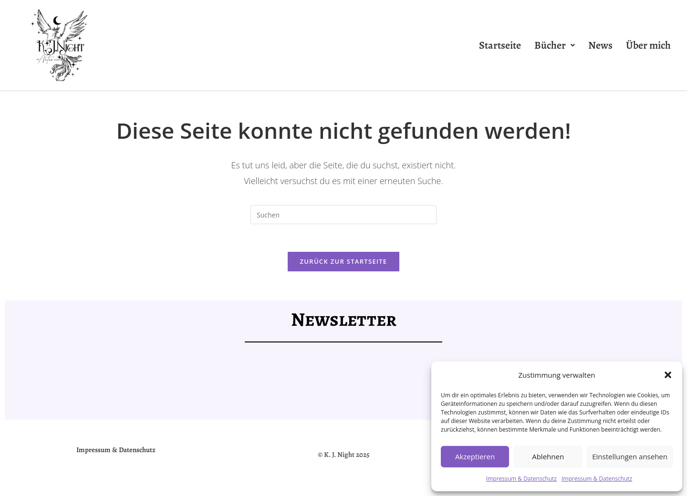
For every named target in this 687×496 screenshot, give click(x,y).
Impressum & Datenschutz (521, 479)
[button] (668, 375)
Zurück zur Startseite (343, 262)
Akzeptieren (475, 456)
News (600, 45)
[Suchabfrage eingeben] (343, 214)
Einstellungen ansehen (629, 456)
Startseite (500, 45)
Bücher (554, 45)
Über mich (648, 45)
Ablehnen (548, 456)
